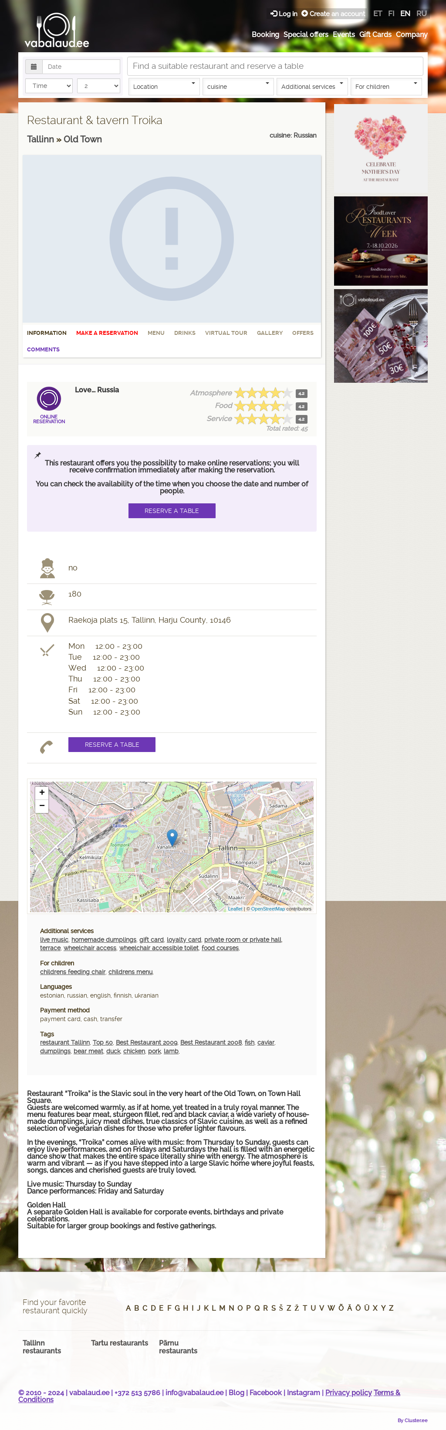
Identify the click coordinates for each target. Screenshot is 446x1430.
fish (249, 1042)
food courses (220, 947)
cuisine (238, 86)
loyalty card (184, 939)
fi (391, 13)
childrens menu (130, 971)
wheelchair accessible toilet (159, 947)
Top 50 (103, 1042)
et (377, 13)
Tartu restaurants (119, 1343)
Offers (303, 333)
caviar (265, 1042)
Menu (156, 333)
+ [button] (42, 793)
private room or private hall (242, 939)
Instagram (303, 1393)
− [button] (42, 806)
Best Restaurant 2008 (211, 1042)
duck (113, 1051)
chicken (134, 1051)
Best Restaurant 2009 (146, 1042)
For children (386, 86)
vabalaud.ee (89, 1393)
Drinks (185, 333)
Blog (236, 1393)
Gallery (270, 333)
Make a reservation (107, 333)
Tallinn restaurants (42, 1347)
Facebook (266, 1393)
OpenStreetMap (268, 908)
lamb (171, 1051)
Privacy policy (348, 1393)
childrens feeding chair (72, 971)
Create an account (333, 13)
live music (54, 939)
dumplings (55, 1051)
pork (154, 1051)
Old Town (83, 139)
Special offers (306, 34)
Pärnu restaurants (178, 1347)
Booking (265, 34)
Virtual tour (226, 333)
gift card (151, 939)
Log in (284, 13)
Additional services (312, 86)
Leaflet (235, 908)
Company (412, 34)
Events (344, 34)
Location (164, 86)
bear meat (88, 1051)
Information (47, 333)
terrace (50, 947)
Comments (43, 349)
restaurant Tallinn (65, 1042)
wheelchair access (90, 947)
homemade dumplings (103, 939)
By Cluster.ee (413, 1420)
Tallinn (41, 139)
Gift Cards (375, 34)
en (405, 13)
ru (421, 13)
